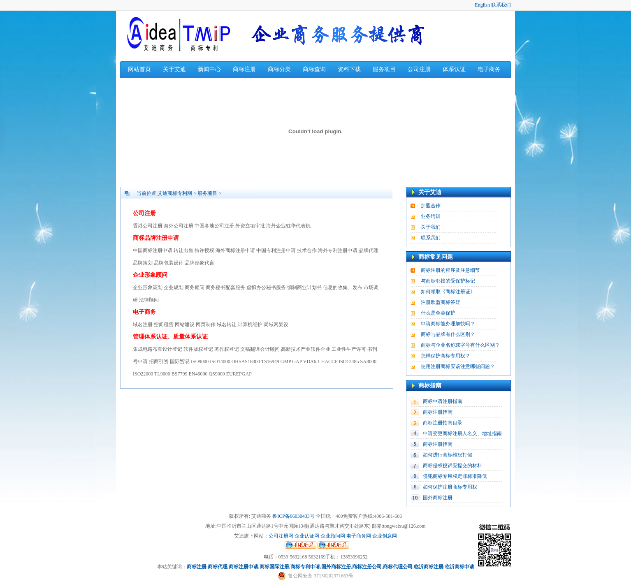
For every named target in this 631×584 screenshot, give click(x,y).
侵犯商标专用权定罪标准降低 (455, 476)
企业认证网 (306, 536)
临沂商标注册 (428, 567)
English (482, 5)
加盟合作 (431, 206)
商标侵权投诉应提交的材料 (452, 465)
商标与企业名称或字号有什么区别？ (460, 345)
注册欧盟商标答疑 (440, 302)
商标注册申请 (243, 567)
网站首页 (139, 69)
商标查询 (314, 69)
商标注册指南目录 (442, 423)
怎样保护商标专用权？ (445, 356)
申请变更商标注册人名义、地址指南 (462, 433)
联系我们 (501, 5)
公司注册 (419, 69)
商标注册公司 (367, 567)
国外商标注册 (437, 498)
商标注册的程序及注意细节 (450, 270)
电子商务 (489, 69)
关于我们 (431, 227)
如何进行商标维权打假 (447, 455)
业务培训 (431, 216)
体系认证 (454, 69)
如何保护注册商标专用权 (450, 487)
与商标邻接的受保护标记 (448, 281)
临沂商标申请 (459, 567)
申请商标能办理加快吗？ (448, 324)
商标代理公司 (398, 567)
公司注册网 (281, 536)
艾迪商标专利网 (175, 193)
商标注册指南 (437, 412)
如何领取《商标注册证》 (448, 291)
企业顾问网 (332, 536)
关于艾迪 (174, 69)
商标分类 (279, 69)
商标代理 (217, 567)
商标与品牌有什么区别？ (448, 334)
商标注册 (244, 69)
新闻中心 (209, 69)
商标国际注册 (274, 567)
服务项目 (384, 69)
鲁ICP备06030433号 (293, 516)
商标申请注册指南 (442, 401)
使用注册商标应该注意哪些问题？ (458, 366)
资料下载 (349, 69)
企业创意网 (384, 536)
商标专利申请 (305, 567)
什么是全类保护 (438, 313)
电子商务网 (358, 536)
